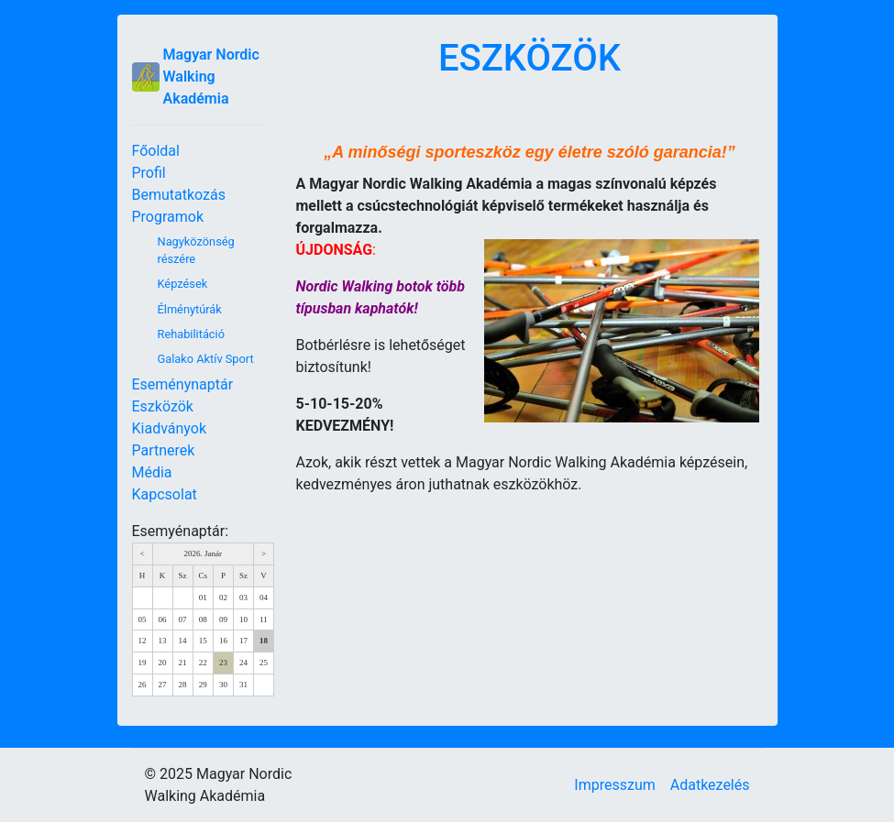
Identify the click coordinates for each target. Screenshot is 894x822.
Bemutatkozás (179, 194)
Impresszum (614, 785)
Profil (149, 172)
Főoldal (156, 150)
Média (152, 472)
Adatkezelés (710, 785)
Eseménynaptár (183, 384)
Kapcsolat (164, 494)
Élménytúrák (190, 309)
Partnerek (163, 450)
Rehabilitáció (191, 334)
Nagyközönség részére (196, 250)
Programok (168, 216)
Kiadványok (169, 428)
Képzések (183, 283)
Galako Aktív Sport (206, 359)
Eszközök (162, 406)
